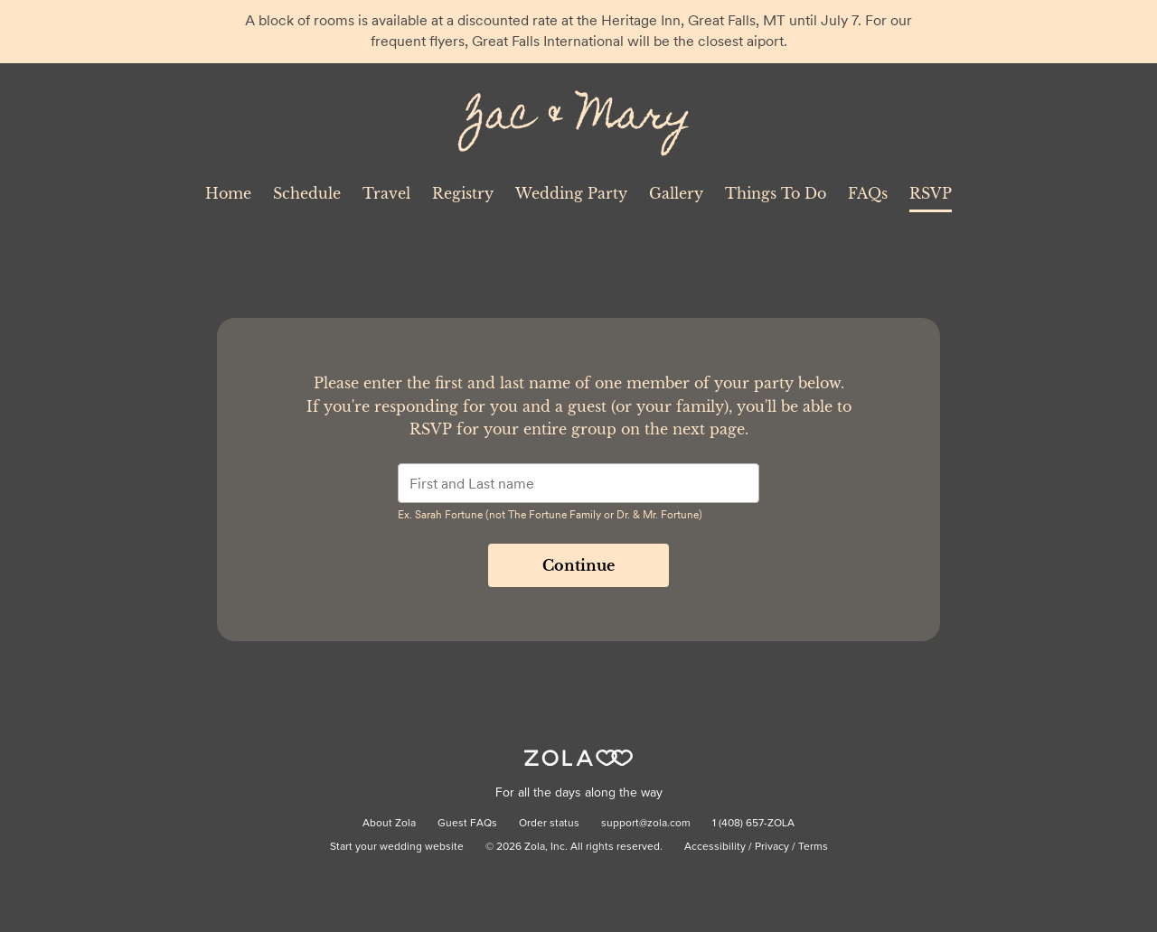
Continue (578, 565)
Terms (813, 847)
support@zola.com (646, 823)
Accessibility (715, 847)
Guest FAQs (467, 823)
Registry (463, 193)
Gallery (676, 193)
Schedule (307, 193)
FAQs (868, 193)
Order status (549, 823)
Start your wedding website (397, 847)
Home (228, 193)
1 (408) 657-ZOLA (753, 823)
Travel (386, 193)
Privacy (772, 847)
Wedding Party (571, 193)
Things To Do (775, 193)
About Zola (389, 823)
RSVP (930, 193)
